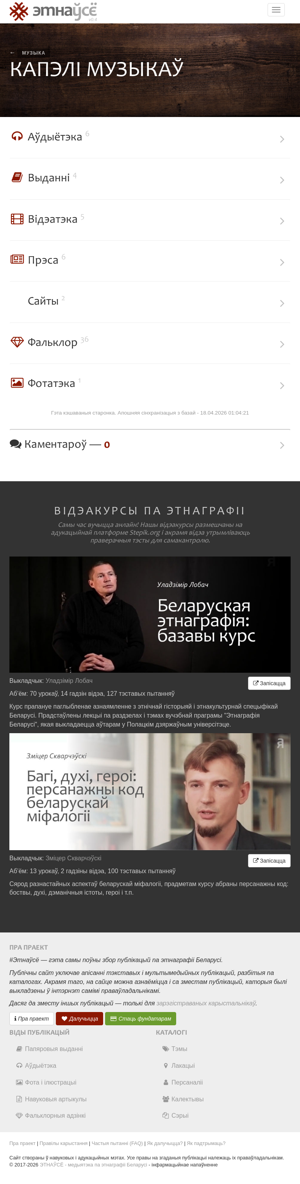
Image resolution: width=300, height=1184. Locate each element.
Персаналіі (182, 1082)
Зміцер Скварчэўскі (74, 858)
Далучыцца (79, 1019)
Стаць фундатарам (140, 1019)
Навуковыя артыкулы (51, 1099)
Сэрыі (175, 1115)
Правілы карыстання (63, 1143)
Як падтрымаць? (206, 1143)
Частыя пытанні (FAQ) (117, 1143)
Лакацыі (178, 1065)
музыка (33, 53)
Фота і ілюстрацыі (45, 1082)
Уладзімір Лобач (69, 680)
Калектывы (183, 1099)
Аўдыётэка (35, 1065)
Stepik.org (144, 533)
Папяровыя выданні (49, 1049)
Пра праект (31, 1019)
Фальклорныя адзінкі (50, 1115)
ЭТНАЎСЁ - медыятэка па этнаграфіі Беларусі (93, 1165)
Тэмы (174, 1049)
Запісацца (269, 683)
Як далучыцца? (165, 1143)
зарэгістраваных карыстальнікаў (206, 1003)
